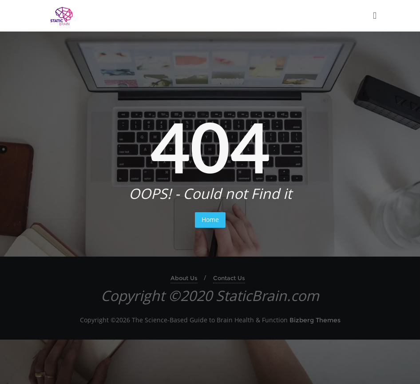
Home (210, 219)
